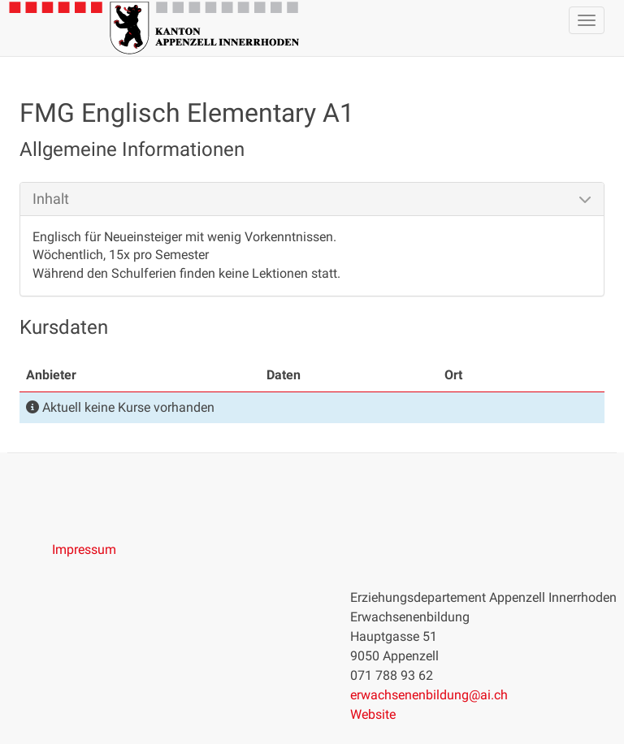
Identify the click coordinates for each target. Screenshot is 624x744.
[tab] (312, 199)
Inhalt (50, 198)
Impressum (84, 549)
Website (373, 714)
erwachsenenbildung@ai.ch (429, 695)
